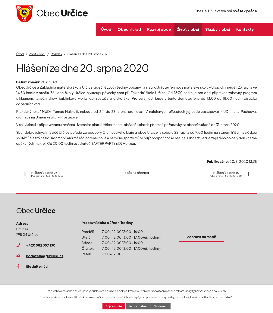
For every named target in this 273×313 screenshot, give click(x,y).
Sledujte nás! (37, 266)
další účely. (220, 290)
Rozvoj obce (159, 29)
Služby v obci (217, 29)
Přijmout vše (113, 306)
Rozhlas (56, 54)
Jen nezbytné (138, 306)
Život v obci (188, 29)
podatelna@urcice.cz (44, 256)
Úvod (106, 29)
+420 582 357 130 (40, 245)
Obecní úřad (129, 29)
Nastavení (161, 306)
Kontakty (245, 29)
